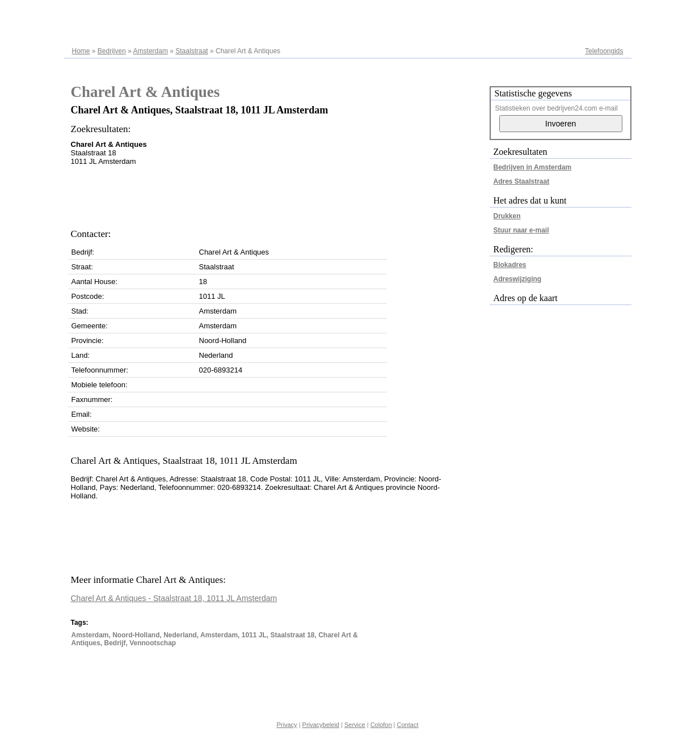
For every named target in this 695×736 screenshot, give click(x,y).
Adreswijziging (518, 279)
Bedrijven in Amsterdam (533, 167)
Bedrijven (112, 51)
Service (354, 724)
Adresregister (603, 12)
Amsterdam (150, 51)
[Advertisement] (277, 193)
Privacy (287, 724)
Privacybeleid (320, 724)
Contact (408, 724)
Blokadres (510, 265)
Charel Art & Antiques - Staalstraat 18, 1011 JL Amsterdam (174, 598)
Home (81, 51)
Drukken (507, 216)
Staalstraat (191, 51)
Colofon (381, 724)
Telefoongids (604, 51)
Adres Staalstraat (522, 181)
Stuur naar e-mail (521, 230)
